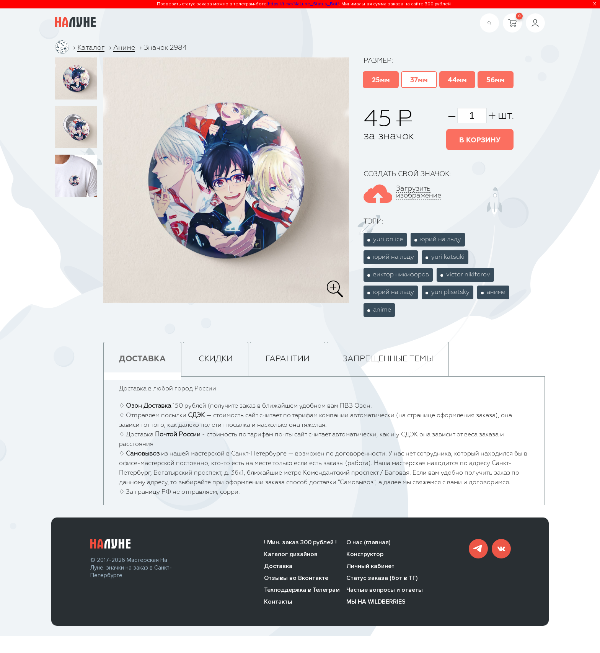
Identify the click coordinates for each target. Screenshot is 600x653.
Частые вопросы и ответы (384, 591)
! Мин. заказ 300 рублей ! (300, 543)
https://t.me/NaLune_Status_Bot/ (303, 4)
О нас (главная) (368, 543)
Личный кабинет (370, 567)
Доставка (278, 567)
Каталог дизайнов (291, 555)
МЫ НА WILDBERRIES (376, 603)
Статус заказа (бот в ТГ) (381, 579)
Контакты (278, 603)
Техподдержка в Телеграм (302, 591)
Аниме (124, 47)
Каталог (90, 47)
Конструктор (364, 555)
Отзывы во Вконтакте (296, 579)
